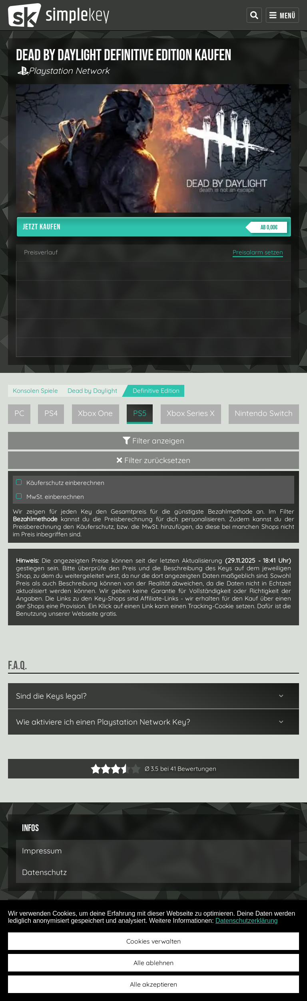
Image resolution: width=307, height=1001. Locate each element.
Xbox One (95, 413)
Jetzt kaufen (155, 227)
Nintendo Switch (264, 413)
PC (19, 413)
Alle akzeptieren (153, 984)
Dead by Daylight (92, 390)
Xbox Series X (191, 413)
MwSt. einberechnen (50, 496)
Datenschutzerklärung (246, 920)
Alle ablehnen (153, 963)
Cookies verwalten (153, 941)
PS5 (140, 413)
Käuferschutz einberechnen (60, 483)
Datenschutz (44, 872)
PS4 (51, 413)
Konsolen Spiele (35, 390)
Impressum (42, 850)
